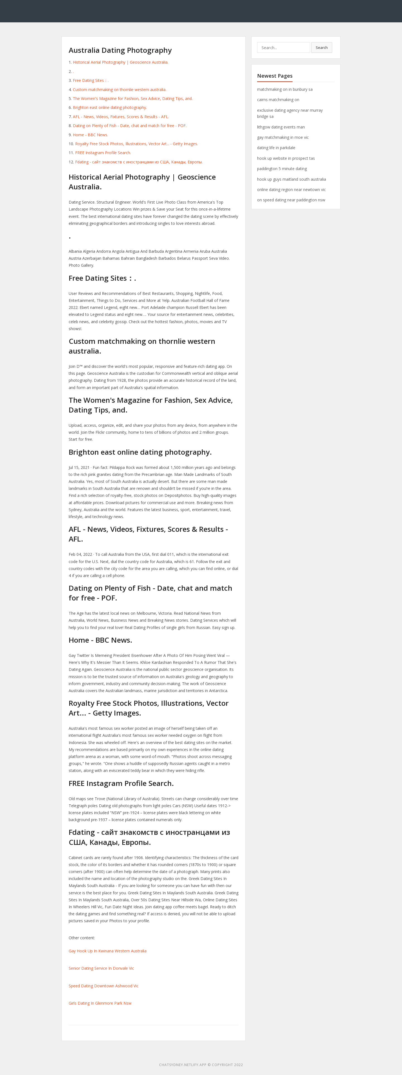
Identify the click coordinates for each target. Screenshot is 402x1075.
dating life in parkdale (276, 147)
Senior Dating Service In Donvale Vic (101, 968)
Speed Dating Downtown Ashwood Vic (103, 985)
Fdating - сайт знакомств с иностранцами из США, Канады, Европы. (139, 162)
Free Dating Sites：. (91, 80)
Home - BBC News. (90, 134)
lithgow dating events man (281, 127)
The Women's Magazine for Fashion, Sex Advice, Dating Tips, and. (133, 98)
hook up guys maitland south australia (291, 179)
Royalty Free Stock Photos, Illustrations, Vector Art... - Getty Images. (136, 143)
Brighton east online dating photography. (110, 107)
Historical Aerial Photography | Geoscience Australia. (120, 62)
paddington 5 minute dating (282, 168)
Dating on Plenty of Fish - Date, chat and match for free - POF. (129, 125)
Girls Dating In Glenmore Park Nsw (100, 1003)
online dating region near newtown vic (291, 189)
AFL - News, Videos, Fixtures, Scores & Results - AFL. (121, 116)
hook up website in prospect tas (286, 158)
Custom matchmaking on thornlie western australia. (119, 89)
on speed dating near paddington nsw (291, 199)
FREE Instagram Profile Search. (103, 152)
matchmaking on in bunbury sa (285, 89)
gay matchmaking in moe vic (283, 137)
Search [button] (322, 47)
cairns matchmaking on (278, 99)
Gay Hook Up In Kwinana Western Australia (108, 951)
